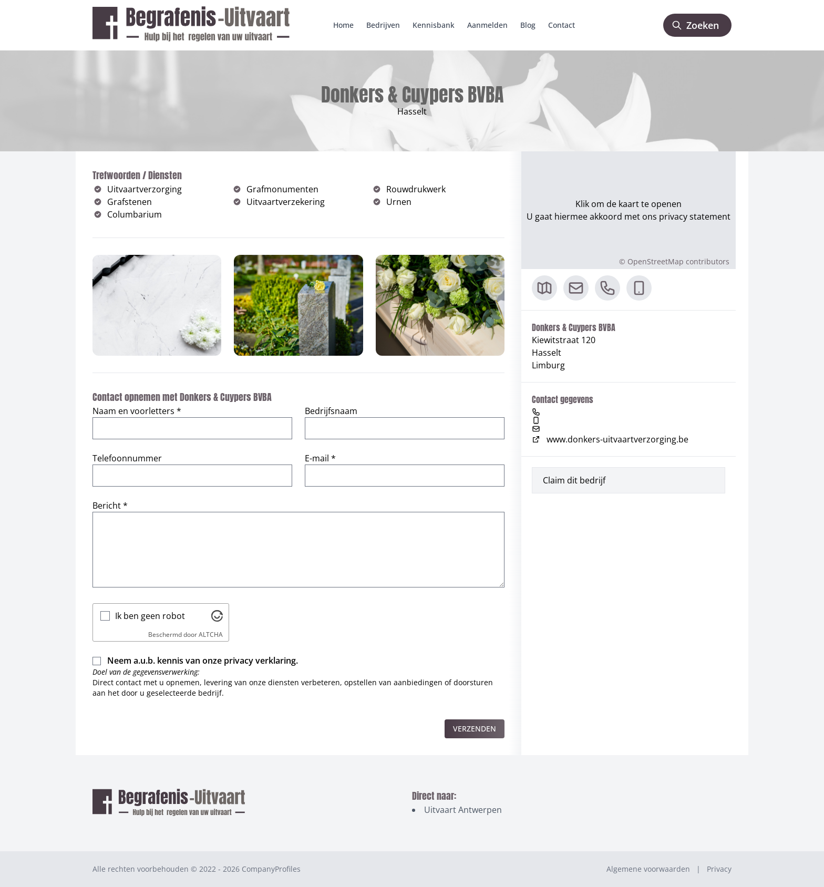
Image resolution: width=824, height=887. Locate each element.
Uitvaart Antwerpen (463, 810)
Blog (527, 25)
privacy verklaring (260, 660)
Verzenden (474, 729)
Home (343, 25)
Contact (561, 25)
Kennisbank (434, 25)
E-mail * (320, 458)
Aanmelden (487, 25)
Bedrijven (383, 25)
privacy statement (694, 216)
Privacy (719, 869)
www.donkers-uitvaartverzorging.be (610, 439)
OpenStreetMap (655, 261)
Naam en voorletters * (136, 411)
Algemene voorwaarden (648, 869)
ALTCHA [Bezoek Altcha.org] (211, 634)
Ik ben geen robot (150, 616)
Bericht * (110, 505)
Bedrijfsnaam (331, 411)
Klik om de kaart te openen (628, 204)
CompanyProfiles (271, 869)
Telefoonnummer (127, 458)
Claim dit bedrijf (574, 480)
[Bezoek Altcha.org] (217, 616)
